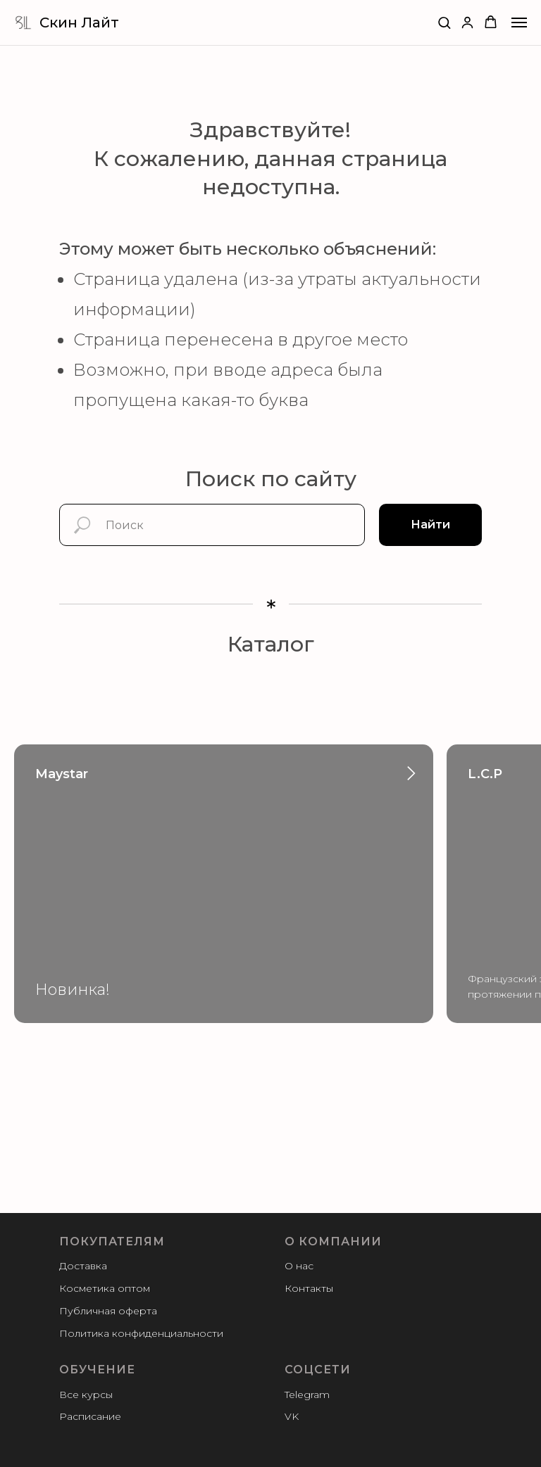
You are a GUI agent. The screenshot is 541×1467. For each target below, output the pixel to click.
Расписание (90, 1416)
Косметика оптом (104, 1288)
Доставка (83, 1265)
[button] (444, 22)
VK (292, 1416)
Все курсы (86, 1394)
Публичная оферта (108, 1310)
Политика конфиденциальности (141, 1333)
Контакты (309, 1288)
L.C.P (485, 774)
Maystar (61, 774)
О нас (299, 1265)
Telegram (307, 1394)
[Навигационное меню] (519, 22)
